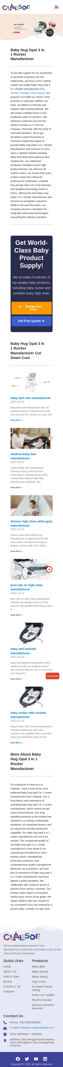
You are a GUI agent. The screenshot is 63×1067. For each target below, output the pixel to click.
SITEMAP (8, 992)
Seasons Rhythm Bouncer (43, 1006)
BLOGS (7, 982)
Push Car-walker (43, 995)
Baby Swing (40, 977)
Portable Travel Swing (42, 988)
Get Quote (52, 675)
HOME (7, 967)
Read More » (17, 420)
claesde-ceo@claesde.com (36, 1027)
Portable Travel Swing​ (32, 92)
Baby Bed (38, 967)
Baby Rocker (40, 972)
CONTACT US (11, 987)
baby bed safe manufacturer (31, 398)
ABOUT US (9, 972)
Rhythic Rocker (42, 1000)
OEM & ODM (11, 977)
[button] (56, 7)
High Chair (39, 982)
